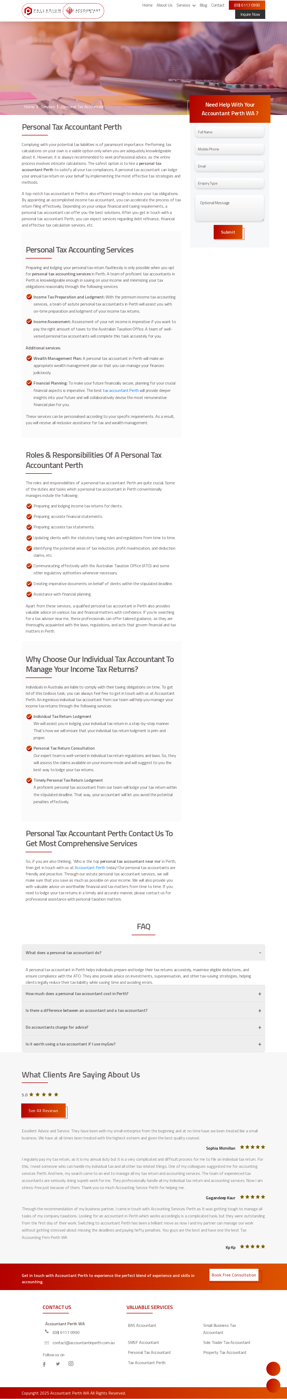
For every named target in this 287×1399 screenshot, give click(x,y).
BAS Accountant (142, 1325)
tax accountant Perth (122, 390)
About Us (164, 5)
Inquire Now (250, 14)
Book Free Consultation (234, 1275)
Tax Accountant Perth (146, 1362)
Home (147, 5)
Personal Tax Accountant (82, 106)
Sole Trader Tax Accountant (227, 1342)
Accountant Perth (90, 867)
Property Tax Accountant (224, 1352)
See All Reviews (43, 1110)
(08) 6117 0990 (247, 5)
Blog (203, 5)
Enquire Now (273, 1369)
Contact (218, 5)
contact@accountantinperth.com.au (83, 1342)
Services (183, 5)
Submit (228, 232)
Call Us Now (273, 1386)
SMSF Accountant (143, 1342)
